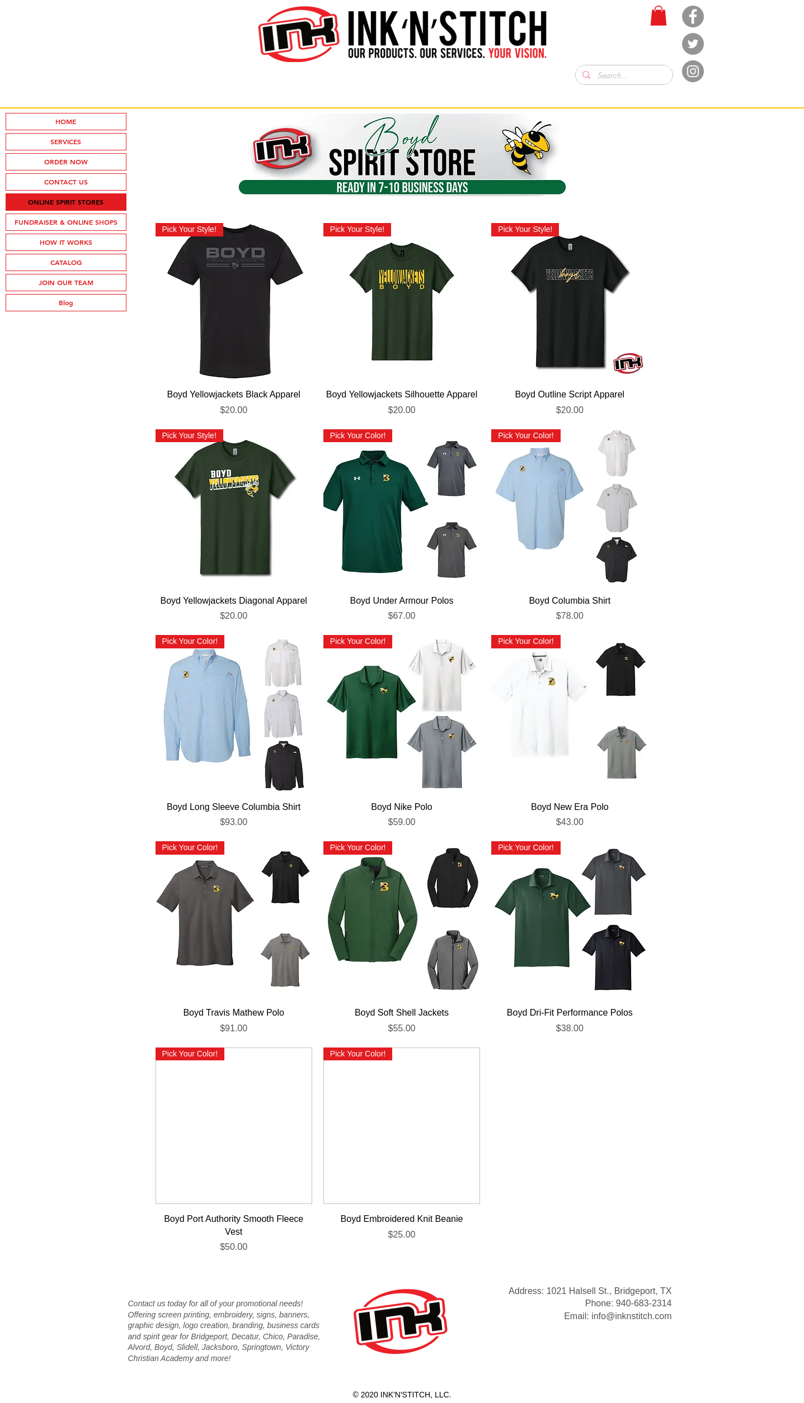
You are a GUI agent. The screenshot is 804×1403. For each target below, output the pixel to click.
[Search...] (623, 75)
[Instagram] (693, 71)
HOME (65, 121)
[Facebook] (693, 16)
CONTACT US (66, 181)
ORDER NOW (66, 161)
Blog (66, 302)
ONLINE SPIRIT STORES (66, 201)
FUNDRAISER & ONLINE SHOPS (66, 221)
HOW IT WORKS (66, 242)
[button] (658, 16)
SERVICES (65, 141)
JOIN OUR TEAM (66, 282)
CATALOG (66, 262)
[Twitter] (693, 44)
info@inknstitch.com (631, 1316)
